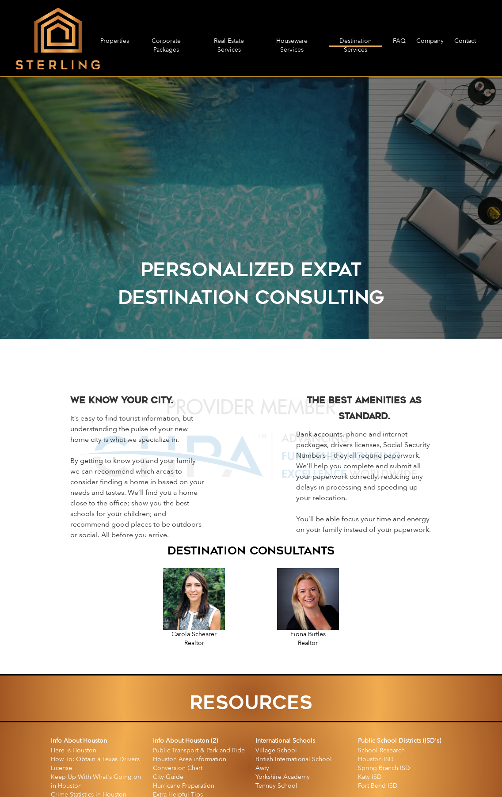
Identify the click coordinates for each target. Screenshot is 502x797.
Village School (276, 750)
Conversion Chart (177, 768)
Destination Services (355, 42)
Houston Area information (189, 759)
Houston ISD (376, 759)
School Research (381, 750)
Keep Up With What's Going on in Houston (96, 781)
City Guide (168, 777)
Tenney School (276, 786)
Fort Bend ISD (378, 786)
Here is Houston (73, 750)
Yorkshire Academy (282, 777)
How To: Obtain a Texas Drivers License (95, 763)
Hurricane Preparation (183, 786)
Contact (465, 41)
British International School (293, 759)
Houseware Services (292, 42)
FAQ (399, 41)
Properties (114, 41)
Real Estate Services (229, 42)
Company (430, 41)
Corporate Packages (166, 42)
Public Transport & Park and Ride (199, 750)
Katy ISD (370, 777)
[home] (57, 38)
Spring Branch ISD (384, 768)
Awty (262, 768)
